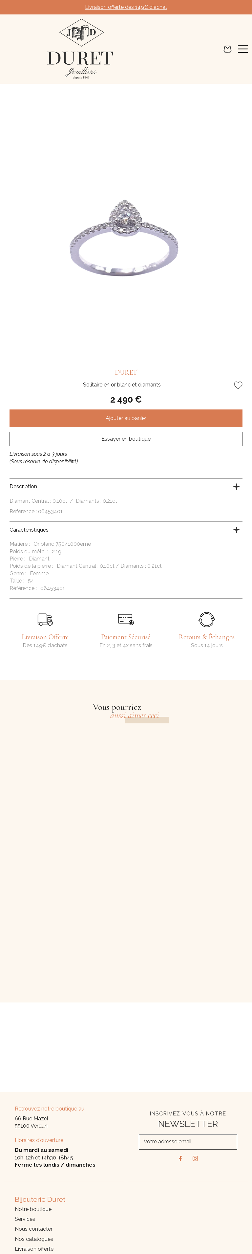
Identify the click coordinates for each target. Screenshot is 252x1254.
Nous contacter (33, 1229)
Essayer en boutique (126, 439)
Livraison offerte (34, 1249)
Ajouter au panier (126, 418)
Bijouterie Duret (41, 1199)
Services (25, 1219)
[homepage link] (80, 49)
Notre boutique (33, 1209)
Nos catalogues (34, 1239)
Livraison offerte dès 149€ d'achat (126, 7)
